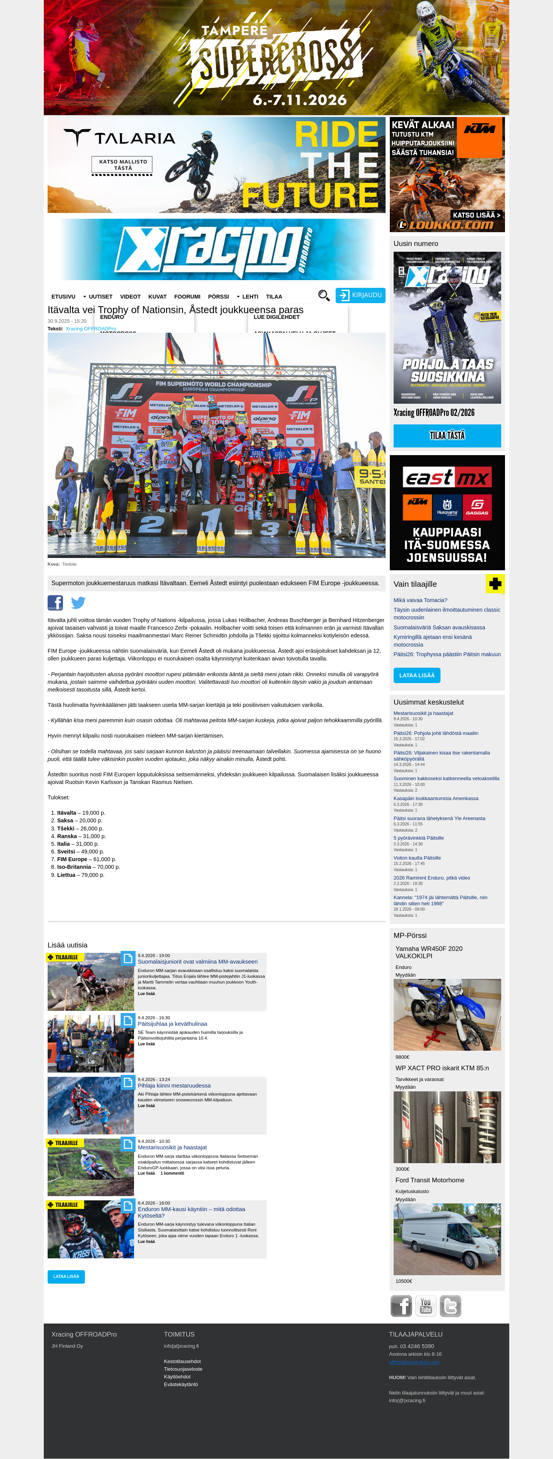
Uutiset (101, 297)
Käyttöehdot (177, 1377)
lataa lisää (66, 1276)
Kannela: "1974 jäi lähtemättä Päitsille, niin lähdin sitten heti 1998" (440, 900)
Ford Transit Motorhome (430, 1180)
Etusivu (63, 297)
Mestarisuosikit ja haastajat (172, 1147)
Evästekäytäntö (181, 1384)
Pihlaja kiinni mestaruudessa (174, 1085)
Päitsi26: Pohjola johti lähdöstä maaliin (436, 733)
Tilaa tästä (447, 436)
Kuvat (158, 297)
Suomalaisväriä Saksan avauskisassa (439, 627)
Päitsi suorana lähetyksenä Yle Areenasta (439, 818)
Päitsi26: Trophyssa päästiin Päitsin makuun (447, 654)
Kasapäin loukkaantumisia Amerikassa (436, 798)
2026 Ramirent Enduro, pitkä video (432, 878)
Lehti (250, 297)
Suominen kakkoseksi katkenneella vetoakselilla (447, 778)
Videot (130, 297)
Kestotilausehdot (182, 1361)
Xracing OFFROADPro (91, 329)
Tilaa (274, 297)
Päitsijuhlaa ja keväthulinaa (172, 1023)
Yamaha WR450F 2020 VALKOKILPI (429, 952)
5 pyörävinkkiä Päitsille (419, 838)
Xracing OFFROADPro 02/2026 (434, 413)
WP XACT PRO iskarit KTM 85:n (442, 1068)
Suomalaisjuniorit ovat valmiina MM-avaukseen (198, 961)
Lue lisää (149, 994)
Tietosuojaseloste (183, 1369)
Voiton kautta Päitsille (417, 858)
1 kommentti (172, 1173)
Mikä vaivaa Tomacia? (420, 600)
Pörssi (218, 297)
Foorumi (187, 297)
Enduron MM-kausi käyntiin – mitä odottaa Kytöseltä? (191, 1212)
